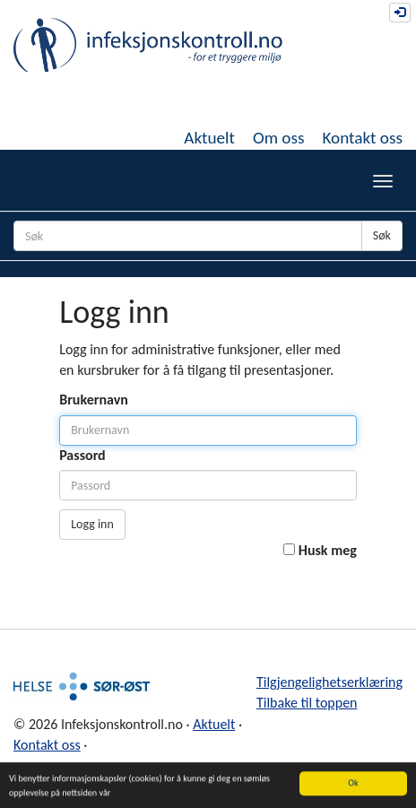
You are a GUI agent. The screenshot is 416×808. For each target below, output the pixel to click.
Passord (82, 455)
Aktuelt (209, 137)
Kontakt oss (362, 137)
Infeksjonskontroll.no (147, 45)
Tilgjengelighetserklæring (329, 682)
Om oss (279, 137)
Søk (382, 235)
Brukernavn (93, 399)
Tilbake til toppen (307, 702)
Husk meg (328, 550)
